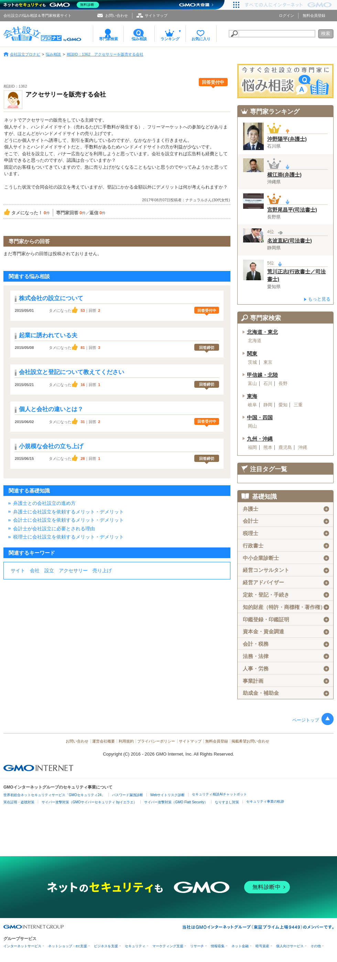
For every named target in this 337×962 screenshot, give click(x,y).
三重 (298, 405)
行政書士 (286, 545)
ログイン (286, 15)
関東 (252, 353)
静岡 (267, 405)
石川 (267, 383)
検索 (325, 33)
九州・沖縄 (260, 439)
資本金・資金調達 (286, 631)
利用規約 (126, 741)
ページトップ (305, 720)
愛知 (283, 405)
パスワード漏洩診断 (127, 795)
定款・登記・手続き (286, 595)
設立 (49, 570)
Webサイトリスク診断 (167, 795)
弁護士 (286, 509)
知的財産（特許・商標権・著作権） (286, 607)
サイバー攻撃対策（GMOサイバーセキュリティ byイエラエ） (89, 802)
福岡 (252, 447)
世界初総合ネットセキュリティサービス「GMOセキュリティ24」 (54, 795)
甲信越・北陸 (262, 375)
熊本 (267, 447)
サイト (18, 570)
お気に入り (201, 39)
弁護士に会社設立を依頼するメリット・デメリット (68, 511)
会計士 (286, 521)
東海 (252, 396)
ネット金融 (240, 946)
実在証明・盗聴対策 (18, 802)
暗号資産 (262, 946)
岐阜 (252, 405)
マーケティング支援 (167, 946)
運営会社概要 (103, 741)
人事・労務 (286, 668)
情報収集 (218, 946)
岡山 (252, 426)
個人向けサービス (290, 946)
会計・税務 (286, 644)
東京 (267, 362)
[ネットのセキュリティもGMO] (53, 5)
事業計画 (286, 681)
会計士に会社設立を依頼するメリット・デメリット (68, 520)
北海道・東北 (262, 332)
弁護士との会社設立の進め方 (44, 503)
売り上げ (102, 570)
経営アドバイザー (286, 582)
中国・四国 (260, 417)
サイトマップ (156, 15)
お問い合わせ (116, 15)
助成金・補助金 (286, 693)
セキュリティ (135, 946)
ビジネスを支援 (106, 946)
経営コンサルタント (286, 570)
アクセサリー (73, 570)
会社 (35, 570)
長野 (283, 383)
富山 (252, 383)
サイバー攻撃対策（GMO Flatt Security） (176, 802)
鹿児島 (285, 447)
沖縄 (302, 447)
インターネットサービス (22, 946)
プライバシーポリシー (156, 741)
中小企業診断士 (286, 558)
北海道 (254, 340)
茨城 (252, 362)
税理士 (286, 533)
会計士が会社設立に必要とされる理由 (54, 528)
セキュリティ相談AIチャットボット (219, 794)
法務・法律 (286, 656)
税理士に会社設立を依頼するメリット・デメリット (68, 537)
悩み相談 (139, 39)
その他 (316, 946)
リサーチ (197, 946)
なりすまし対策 (227, 802)
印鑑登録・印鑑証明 (286, 619)
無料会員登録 (314, 15)
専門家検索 (108, 39)
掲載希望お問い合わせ (250, 741)
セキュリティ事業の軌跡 (265, 801)
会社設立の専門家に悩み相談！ (285, 81)
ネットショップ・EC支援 (67, 946)
